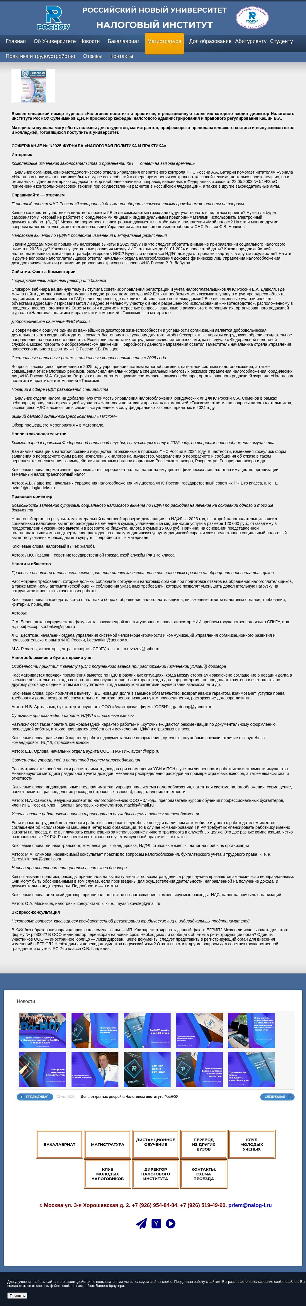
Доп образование (210, 41)
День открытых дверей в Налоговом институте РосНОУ (129, 1097)
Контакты (121, 56)
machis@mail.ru (139, 805)
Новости (89, 41)
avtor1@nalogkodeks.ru (33, 487)
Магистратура (164, 41)
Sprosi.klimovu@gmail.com (36, 859)
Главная (16, 41)
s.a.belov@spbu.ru (58, 626)
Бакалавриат (124, 41)
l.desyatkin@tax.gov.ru (107, 640)
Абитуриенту (250, 41)
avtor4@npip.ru (145, 751)
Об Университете (55, 41)
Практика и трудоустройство (40, 56)
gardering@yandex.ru (192, 706)
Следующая (275, 1096)
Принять (17, 1295)
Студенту (281, 41)
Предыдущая (37, 1096)
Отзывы (93, 56)
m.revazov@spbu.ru (141, 648)
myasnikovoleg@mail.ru (138, 903)
